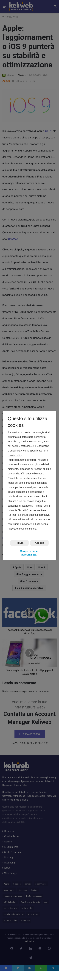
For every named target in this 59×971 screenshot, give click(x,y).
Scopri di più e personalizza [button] (29, 553)
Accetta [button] (39, 542)
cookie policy (15, 455)
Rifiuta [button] (19, 542)
